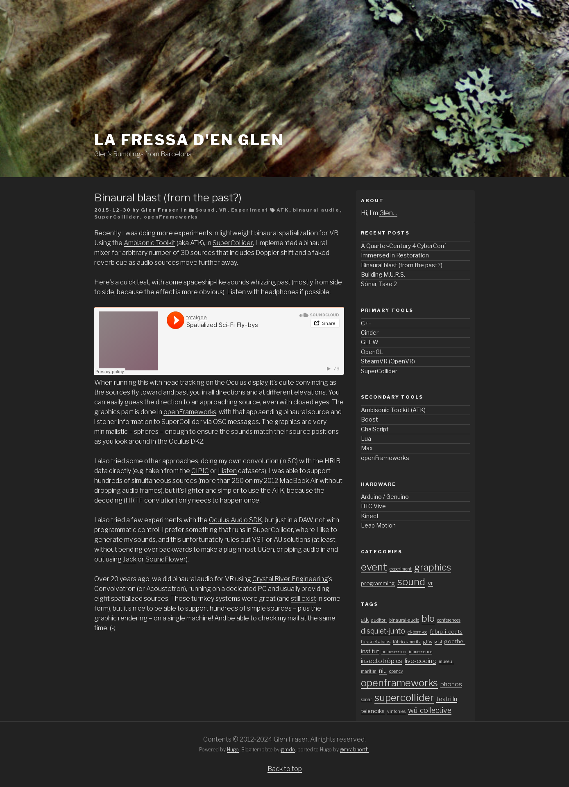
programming (378, 583)
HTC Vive (373, 506)
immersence (420, 651)
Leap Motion (378, 525)
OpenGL (372, 351)
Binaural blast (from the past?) (168, 197)
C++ (366, 323)
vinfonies (396, 711)
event (374, 567)
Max (367, 447)
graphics (432, 567)
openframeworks (399, 683)
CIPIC (200, 471)
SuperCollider (117, 217)
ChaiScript (375, 429)
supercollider (404, 698)
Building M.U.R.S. (383, 274)
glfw (427, 642)
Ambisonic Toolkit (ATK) (393, 409)
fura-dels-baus (375, 642)
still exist (303, 598)
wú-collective (429, 710)
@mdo (288, 749)
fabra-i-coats (446, 632)
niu (383, 670)
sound (411, 582)
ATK (283, 210)
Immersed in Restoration (395, 255)
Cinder (370, 332)
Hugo (233, 749)
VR (223, 210)
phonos (451, 684)
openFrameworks (171, 217)
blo (428, 618)
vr (430, 583)
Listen (227, 471)
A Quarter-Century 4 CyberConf (403, 245)
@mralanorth (354, 749)
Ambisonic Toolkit (149, 243)
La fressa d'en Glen (189, 140)
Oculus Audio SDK (235, 520)
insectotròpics (381, 661)
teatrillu (446, 699)
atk (365, 620)
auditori (379, 620)
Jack (129, 559)
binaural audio (316, 210)
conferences (448, 620)
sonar (366, 699)
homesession (393, 651)
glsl (438, 642)
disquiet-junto (383, 631)
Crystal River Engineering (290, 579)
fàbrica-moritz (407, 642)
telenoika (373, 711)
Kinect (370, 515)
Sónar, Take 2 (379, 283)
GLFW (370, 341)
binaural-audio (404, 620)
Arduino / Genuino (385, 496)
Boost (369, 419)
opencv (396, 671)
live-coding (420, 661)
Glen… (388, 213)
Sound (205, 210)
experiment (401, 569)
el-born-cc (417, 632)
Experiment (250, 210)
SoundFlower (165, 559)
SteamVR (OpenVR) (388, 361)
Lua (366, 438)
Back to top (284, 769)
